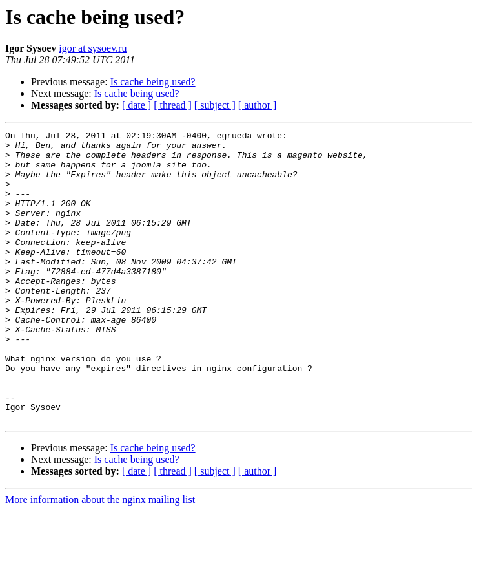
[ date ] (136, 105)
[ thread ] (173, 105)
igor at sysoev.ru (93, 48)
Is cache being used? (153, 81)
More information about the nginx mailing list (100, 557)
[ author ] (257, 105)
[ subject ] (215, 105)
